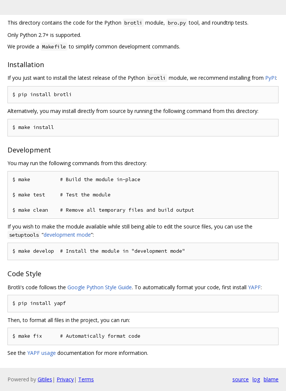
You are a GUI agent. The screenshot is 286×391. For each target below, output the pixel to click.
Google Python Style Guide (99, 287)
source (240, 379)
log (256, 379)
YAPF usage (41, 352)
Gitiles (45, 379)
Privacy (65, 379)
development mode (67, 234)
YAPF (254, 287)
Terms (86, 379)
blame (271, 379)
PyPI (270, 77)
